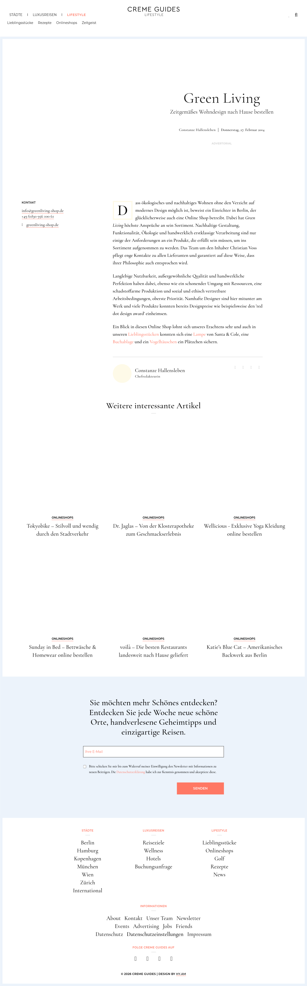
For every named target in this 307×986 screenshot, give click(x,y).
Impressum (199, 934)
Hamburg (87, 850)
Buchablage (123, 342)
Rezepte (47, 25)
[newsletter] (171, 960)
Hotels (153, 858)
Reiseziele (153, 842)
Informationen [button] (153, 906)
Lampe (199, 334)
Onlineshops (68, 25)
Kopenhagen (87, 858)
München (87, 866)
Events (122, 926)
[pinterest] (159, 960)
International (87, 890)
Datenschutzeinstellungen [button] (155, 934)
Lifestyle (76, 15)
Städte (15, 15)
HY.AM (181, 974)
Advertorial (222, 143)
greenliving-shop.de (43, 224)
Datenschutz (109, 934)
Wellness (153, 850)
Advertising (146, 926)
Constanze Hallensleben (197, 129)
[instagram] (147, 960)
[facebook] (135, 960)
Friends (184, 926)
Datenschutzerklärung (131, 772)
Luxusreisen (45, 15)
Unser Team (159, 918)
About (113, 918)
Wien (87, 874)
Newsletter (189, 918)
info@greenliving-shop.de (43, 210)
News (219, 874)
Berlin (88, 842)
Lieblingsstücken (143, 334)
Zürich (87, 882)
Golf (219, 858)
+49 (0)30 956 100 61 (38, 216)
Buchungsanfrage (153, 866)
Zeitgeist (91, 25)
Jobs (167, 926)
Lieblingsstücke (22, 25)
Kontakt (134, 918)
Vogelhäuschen (163, 342)
